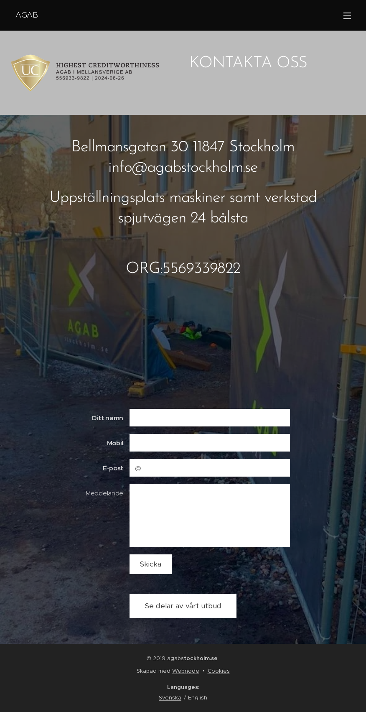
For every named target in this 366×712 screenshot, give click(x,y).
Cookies (219, 670)
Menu (347, 15)
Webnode (185, 670)
